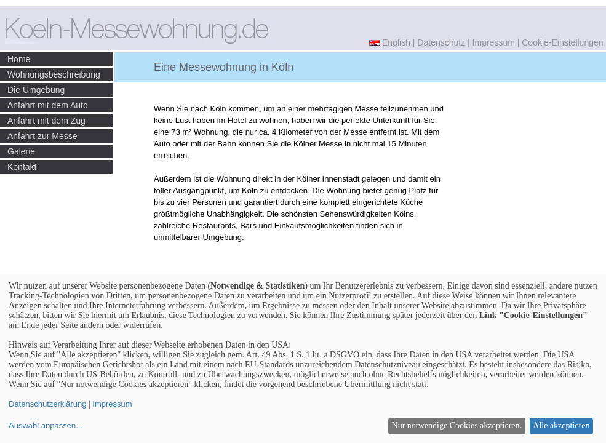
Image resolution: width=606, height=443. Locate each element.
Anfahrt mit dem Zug (46, 121)
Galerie (21, 151)
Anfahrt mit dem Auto (47, 105)
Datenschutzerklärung (47, 404)
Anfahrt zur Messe (42, 136)
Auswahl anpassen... (45, 425)
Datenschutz (441, 42)
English (396, 42)
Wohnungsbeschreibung (53, 74)
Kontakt (21, 167)
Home (18, 59)
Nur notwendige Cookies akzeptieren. (457, 425)
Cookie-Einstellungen (562, 42)
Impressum (493, 42)
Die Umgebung (36, 90)
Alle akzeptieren (561, 425)
